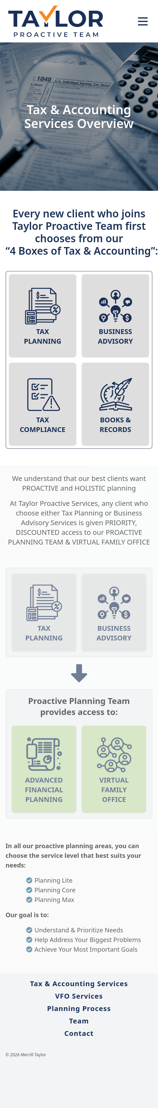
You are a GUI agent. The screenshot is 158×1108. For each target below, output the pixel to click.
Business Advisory (115, 336)
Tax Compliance (43, 424)
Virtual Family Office (114, 789)
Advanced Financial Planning (44, 789)
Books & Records (115, 424)
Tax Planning (42, 336)
